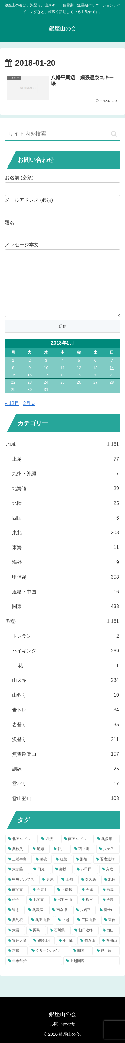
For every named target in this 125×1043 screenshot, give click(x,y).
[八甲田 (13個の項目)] (86, 881)
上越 (65, 471)
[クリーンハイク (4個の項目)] (49, 962)
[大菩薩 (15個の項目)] (17, 881)
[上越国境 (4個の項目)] (91, 973)
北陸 (65, 515)
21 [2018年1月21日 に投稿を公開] (112, 387)
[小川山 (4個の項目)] (66, 952)
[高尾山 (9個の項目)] (41, 902)
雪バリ (65, 796)
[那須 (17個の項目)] (82, 871)
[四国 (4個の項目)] (82, 962)
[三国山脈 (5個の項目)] (87, 932)
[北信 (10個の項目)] (110, 891)
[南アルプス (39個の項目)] (77, 851)
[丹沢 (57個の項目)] (49, 851)
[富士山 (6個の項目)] (108, 922)
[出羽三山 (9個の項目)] (64, 912)
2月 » (29, 415)
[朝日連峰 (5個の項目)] (85, 942)
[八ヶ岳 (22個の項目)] (108, 861)
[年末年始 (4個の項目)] (33, 973)
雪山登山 (65, 810)
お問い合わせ (62, 1023)
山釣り (65, 707)
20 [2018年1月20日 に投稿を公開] (95, 387)
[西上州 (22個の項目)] (83, 861)
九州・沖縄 (65, 486)
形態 (62, 633)
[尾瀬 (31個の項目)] (40, 861)
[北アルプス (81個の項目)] (21, 851)
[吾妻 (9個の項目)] (110, 902)
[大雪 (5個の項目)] (15, 942)
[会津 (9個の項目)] (89, 902)
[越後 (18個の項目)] (42, 871)
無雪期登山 (65, 766)
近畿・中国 (65, 604)
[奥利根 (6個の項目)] (16, 932)
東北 (65, 545)
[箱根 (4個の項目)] (16, 962)
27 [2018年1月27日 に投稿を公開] (95, 394)
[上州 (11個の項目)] (68, 891)
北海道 (65, 500)
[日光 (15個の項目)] (41, 881)
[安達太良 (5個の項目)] (17, 952)
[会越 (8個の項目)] (110, 912)
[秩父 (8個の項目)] (89, 912)
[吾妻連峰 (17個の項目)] (106, 871)
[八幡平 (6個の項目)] (84, 922)
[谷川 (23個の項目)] (61, 861)
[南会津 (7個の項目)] (60, 922)
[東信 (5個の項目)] (110, 932)
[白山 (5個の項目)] (110, 942)
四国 (65, 530)
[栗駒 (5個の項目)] (36, 942)
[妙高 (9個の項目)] (15, 912)
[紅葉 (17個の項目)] (62, 871)
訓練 (65, 781)
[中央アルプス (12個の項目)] (21, 891)
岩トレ (65, 722)
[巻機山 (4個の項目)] (109, 952)
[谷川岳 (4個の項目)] (107, 962)
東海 (65, 559)
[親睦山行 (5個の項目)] (42, 952)
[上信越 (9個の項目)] (66, 902)
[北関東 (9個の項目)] (38, 912)
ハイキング (65, 663)
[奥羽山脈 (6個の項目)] (41, 932)
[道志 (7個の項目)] (15, 922)
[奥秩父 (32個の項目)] (17, 861)
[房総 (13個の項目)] (109, 881)
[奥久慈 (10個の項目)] (89, 891)
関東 (65, 618)
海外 (65, 574)
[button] (114, 133)
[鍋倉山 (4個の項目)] (87, 952)
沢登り (65, 751)
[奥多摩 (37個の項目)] (107, 851)
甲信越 (65, 589)
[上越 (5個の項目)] (64, 932)
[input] (62, 134)
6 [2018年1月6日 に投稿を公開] (95, 372)
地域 (62, 456)
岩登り (65, 737)
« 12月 (12, 415)
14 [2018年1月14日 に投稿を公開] (112, 380)
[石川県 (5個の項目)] (59, 942)
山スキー (65, 692)
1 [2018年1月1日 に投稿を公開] (13, 372)
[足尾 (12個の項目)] (48, 891)
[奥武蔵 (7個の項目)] (37, 922)
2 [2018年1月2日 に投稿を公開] (29, 372)
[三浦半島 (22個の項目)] (18, 871)
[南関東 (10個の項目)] (17, 902)
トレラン (65, 648)
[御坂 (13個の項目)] (62, 881)
